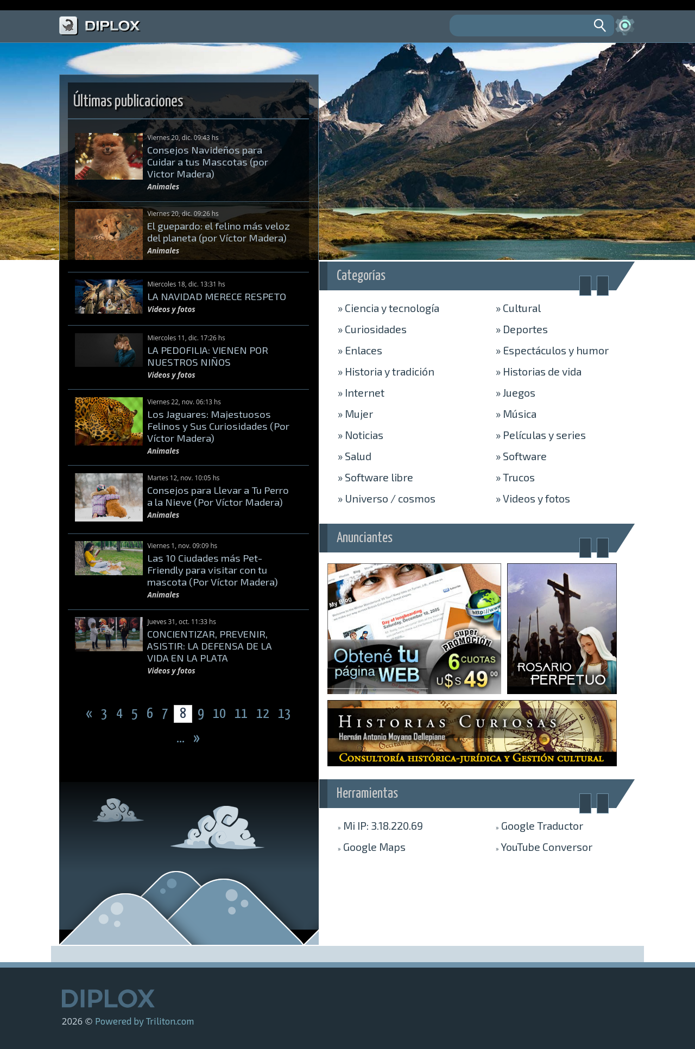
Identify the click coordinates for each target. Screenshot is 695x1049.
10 (220, 714)
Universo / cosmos (386, 498)
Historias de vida (539, 371)
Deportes (522, 328)
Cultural (518, 307)
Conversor (544, 846)
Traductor (539, 825)
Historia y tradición (386, 371)
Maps (372, 846)
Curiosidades (372, 328)
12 (263, 714)
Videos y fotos (533, 498)
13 (284, 714)
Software (521, 455)
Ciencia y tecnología (388, 307)
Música (516, 413)
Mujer (355, 413)
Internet (361, 392)
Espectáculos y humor (552, 350)
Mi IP (380, 825)
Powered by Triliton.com (144, 1020)
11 (242, 714)
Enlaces (360, 350)
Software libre (375, 477)
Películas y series (541, 434)
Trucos (515, 477)
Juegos (515, 392)
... (181, 738)
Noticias (360, 434)
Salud (354, 455)
